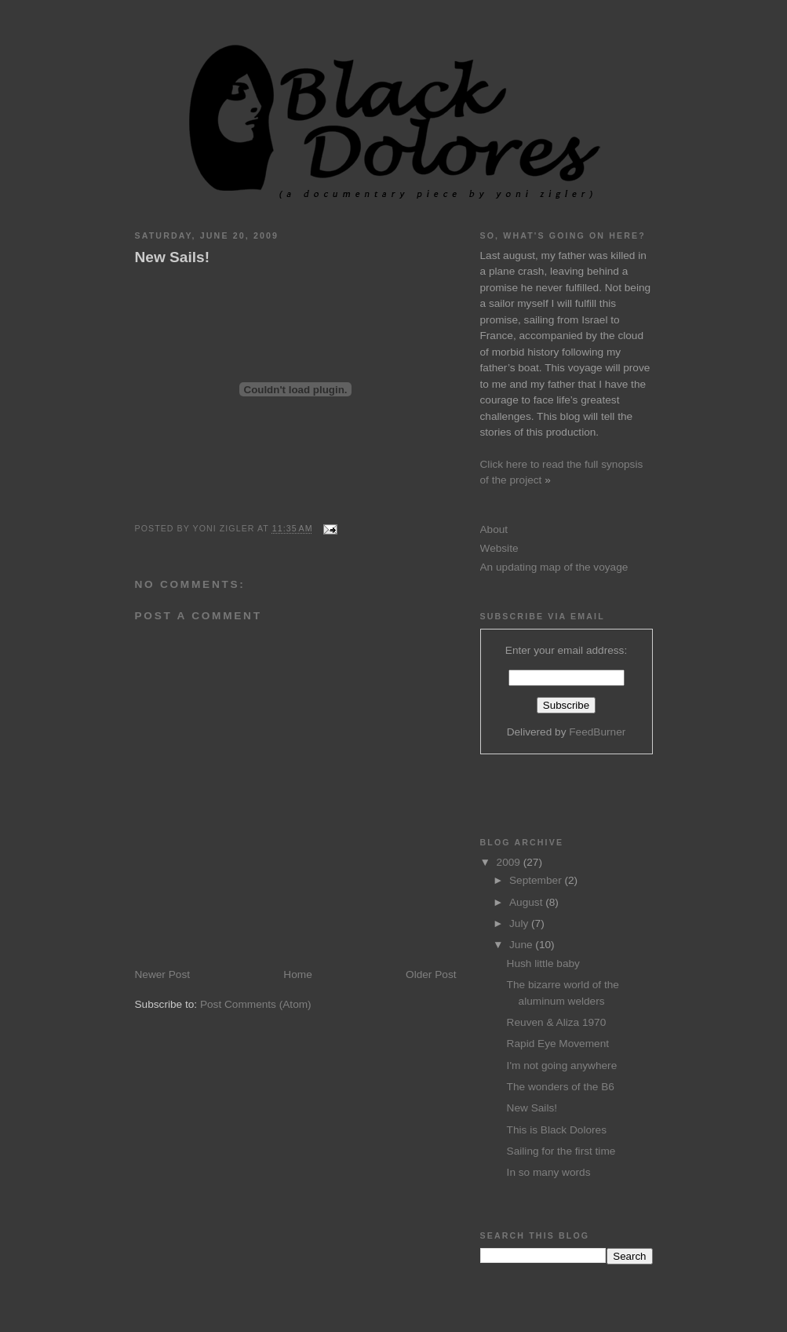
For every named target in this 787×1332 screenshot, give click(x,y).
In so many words (549, 1172)
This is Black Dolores (557, 1130)
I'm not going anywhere (562, 1065)
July (520, 923)
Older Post (431, 974)
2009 (510, 862)
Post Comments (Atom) (256, 1004)
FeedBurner (597, 732)
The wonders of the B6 (560, 1087)
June (522, 945)
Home (297, 974)
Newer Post (163, 974)
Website (499, 548)
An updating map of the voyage (554, 567)
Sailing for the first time (561, 1151)
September (537, 880)
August (527, 902)
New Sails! (172, 257)
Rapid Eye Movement (558, 1043)
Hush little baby (543, 963)
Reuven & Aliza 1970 (557, 1022)
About (494, 529)
